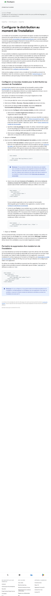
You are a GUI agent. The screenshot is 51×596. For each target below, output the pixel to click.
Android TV (37, 592)
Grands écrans (38, 582)
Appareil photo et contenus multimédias (24, 590)
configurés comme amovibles (20, 69)
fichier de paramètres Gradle (36, 119)
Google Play (4, 22)
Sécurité (4, 589)
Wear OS (37, 585)
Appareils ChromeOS (39, 587)
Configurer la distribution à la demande (18, 205)
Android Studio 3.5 (37, 74)
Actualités (4, 593)
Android (4, 584)
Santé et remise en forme (24, 587)
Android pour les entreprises (8, 586)
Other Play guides (8, 7)
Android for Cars (38, 589)
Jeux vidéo (20, 582)
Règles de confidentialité (24, 593)
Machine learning (22, 585)
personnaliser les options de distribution (23, 39)
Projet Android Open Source (8, 591)
